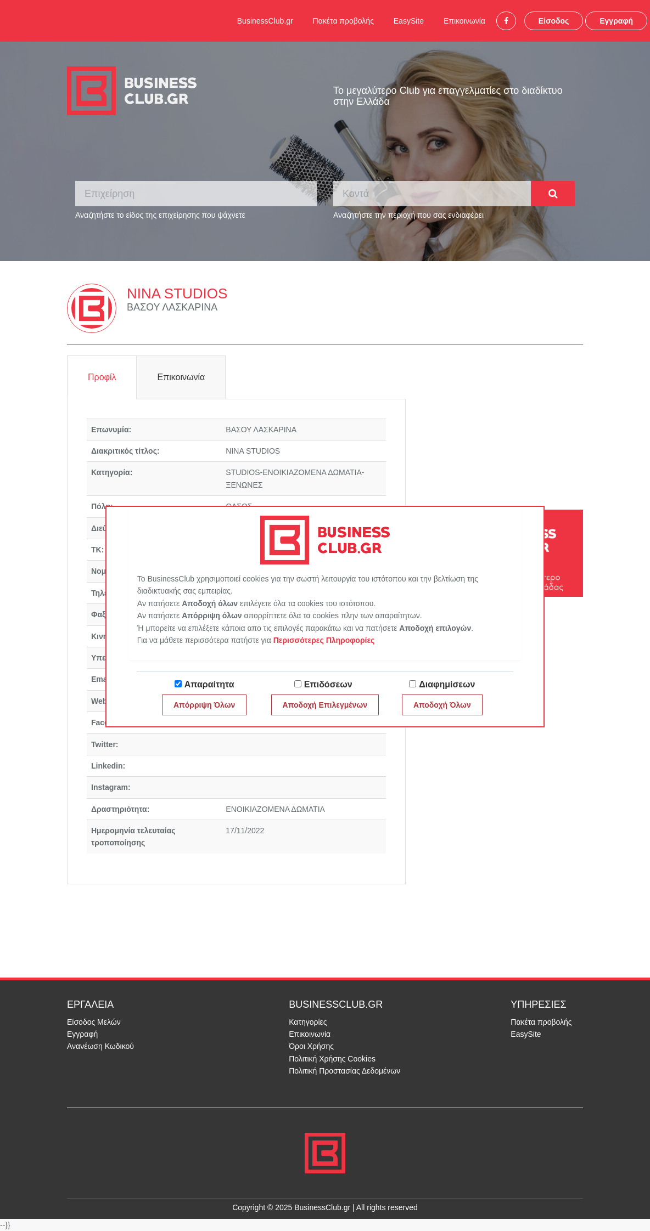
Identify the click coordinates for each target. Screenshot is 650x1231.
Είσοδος (554, 20)
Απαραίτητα (209, 684)
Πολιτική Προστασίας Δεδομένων (344, 1070)
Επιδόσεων (328, 684)
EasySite (409, 20)
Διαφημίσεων (447, 684)
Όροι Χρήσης (311, 1046)
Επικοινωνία (464, 20)
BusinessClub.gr (265, 20)
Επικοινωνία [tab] (181, 377)
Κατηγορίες (308, 1022)
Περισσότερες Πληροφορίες (324, 640)
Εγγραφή (616, 20)
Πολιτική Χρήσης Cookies (332, 1058)
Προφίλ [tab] (102, 377)
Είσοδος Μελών (94, 1022)
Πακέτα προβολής (343, 20)
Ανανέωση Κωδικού (100, 1046)
